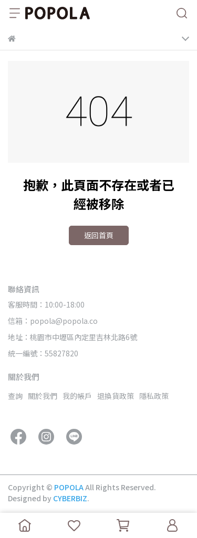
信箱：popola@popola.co (53, 320)
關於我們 (42, 396)
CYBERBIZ (70, 498)
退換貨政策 (115, 396)
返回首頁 (98, 235)
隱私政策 (154, 396)
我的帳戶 (77, 396)
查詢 (15, 396)
